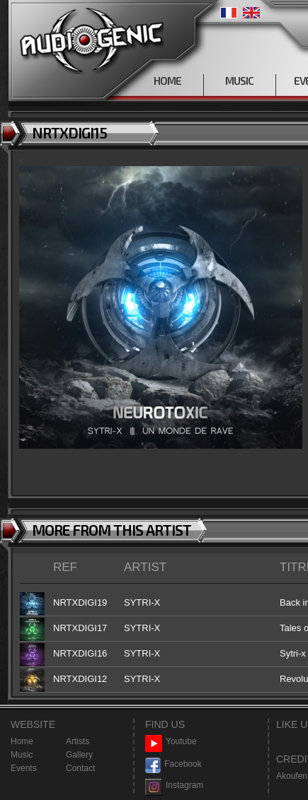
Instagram (174, 785)
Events (24, 768)
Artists (77, 741)
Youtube (171, 741)
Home (22, 741)
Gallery (79, 755)
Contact (80, 768)
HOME (167, 80)
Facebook (173, 764)
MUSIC (239, 80)
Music (22, 755)
